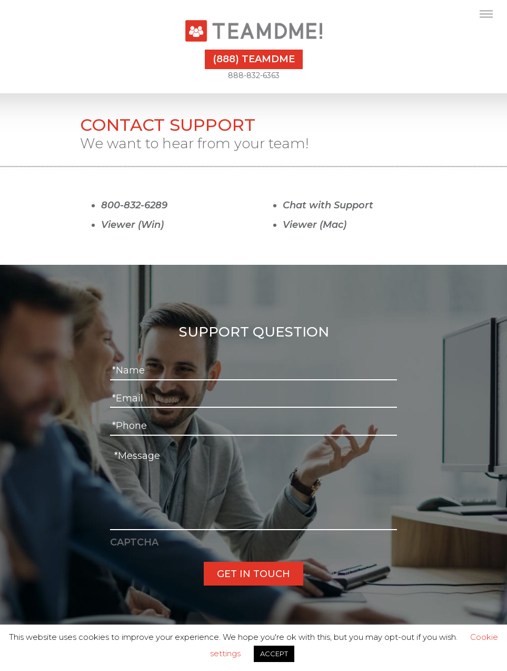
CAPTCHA (134, 542)
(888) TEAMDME (254, 59)
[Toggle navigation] (486, 15)
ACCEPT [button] (274, 653)
